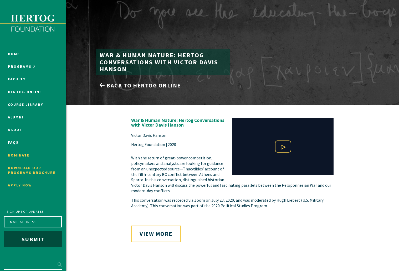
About (15, 129)
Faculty (17, 79)
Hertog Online (25, 92)
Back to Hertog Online (140, 85)
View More (156, 233)
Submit (33, 239)
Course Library (25, 104)
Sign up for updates (25, 211)
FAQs (13, 142)
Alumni (15, 117)
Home (14, 53)
